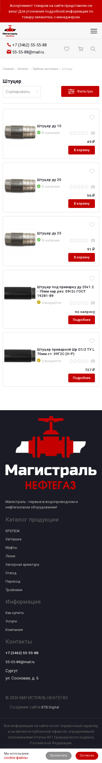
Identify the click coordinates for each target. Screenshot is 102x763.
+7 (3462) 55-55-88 (21, 653)
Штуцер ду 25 (49, 233)
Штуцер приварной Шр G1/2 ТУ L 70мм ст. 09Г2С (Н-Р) (65, 351)
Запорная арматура (22, 564)
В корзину (81, 150)
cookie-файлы (16, 757)
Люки (10, 556)
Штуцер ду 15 (49, 126)
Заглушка (13, 539)
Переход (12, 581)
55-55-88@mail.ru (20, 662)
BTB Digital (50, 707)
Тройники (13, 590)
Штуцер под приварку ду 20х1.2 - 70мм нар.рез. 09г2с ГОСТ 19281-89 (65, 291)
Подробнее (82, 320)
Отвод (11, 573)
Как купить (14, 612)
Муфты (11, 547)
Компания (14, 629)
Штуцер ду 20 (49, 179)
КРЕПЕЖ (12, 531)
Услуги (11, 621)
